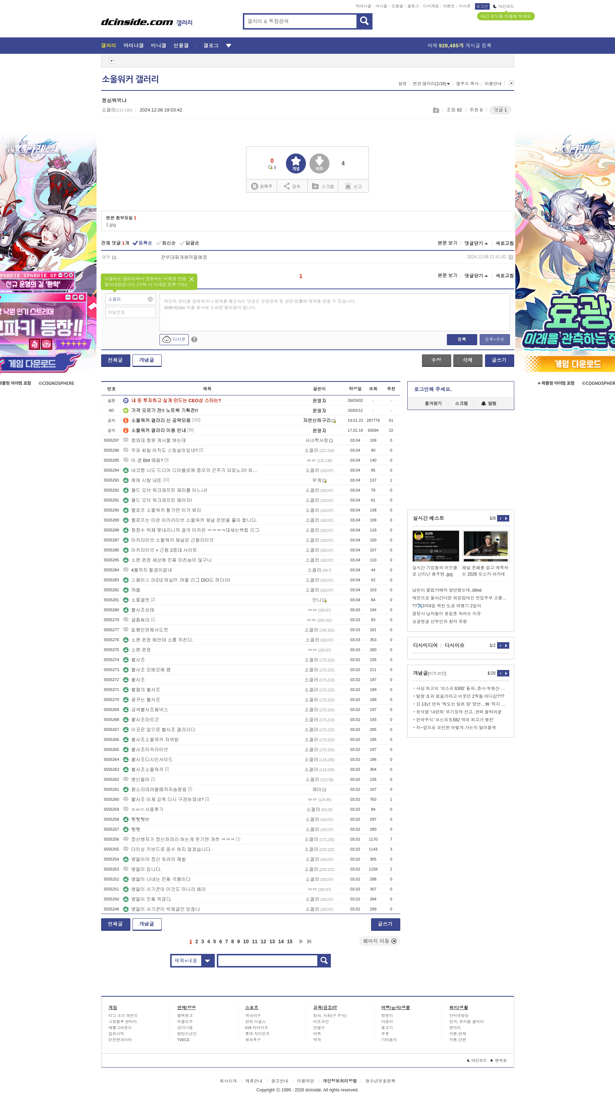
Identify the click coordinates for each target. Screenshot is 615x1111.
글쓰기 (499, 360)
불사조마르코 (141, 719)
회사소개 (228, 1081)
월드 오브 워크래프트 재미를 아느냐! (165, 490)
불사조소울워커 (143, 769)
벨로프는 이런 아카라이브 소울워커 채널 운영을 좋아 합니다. (190, 520)
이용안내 (493, 83)
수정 (436, 360)
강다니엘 (185, 1028)
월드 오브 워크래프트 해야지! (157, 500)
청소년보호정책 (380, 1081)
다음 (301, 941)
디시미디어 (425, 645)
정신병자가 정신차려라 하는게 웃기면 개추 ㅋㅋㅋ (179, 839)
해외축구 (253, 1040)
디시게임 (431, 6)
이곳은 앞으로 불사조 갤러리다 (159, 729)
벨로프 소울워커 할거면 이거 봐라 (162, 510)
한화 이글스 (255, 1021)
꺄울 (131, 590)
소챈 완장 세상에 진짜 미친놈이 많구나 (167, 560)
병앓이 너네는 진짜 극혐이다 (157, 879)
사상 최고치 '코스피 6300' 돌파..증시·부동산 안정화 (462, 688)
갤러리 (108, 45)
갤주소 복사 (467, 83)
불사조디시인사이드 (148, 759)
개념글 (146, 360)
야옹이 (387, 1021)
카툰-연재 (458, 1034)
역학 (317, 1040)
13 (272, 941)
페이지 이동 (380, 941)
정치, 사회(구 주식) (330, 1015)
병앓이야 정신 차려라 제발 (154, 859)
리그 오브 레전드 (123, 1015)
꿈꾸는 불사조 (141, 699)
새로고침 (505, 243)
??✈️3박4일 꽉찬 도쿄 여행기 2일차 (446, 605)
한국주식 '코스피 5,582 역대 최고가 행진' (455, 719)
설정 (402, 83)
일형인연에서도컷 (145, 630)
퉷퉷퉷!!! (136, 819)
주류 (385, 1034)
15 (290, 941)
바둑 (317, 1034)
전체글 (115, 360)
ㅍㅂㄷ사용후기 (143, 809)
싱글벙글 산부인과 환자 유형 (439, 621)
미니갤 (381, 6)
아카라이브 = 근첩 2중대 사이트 (160, 550)
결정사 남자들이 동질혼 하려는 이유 (446, 613)
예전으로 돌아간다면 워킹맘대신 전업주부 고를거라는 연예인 (460, 598)
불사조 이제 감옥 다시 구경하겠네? (163, 799)
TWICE (183, 1040)
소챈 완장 (137, 650)
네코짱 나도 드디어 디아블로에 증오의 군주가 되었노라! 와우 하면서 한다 (192, 470)
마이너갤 (363, 6)
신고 (353, 186)
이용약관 (305, 1081)
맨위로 (498, 1060)
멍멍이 (387, 1015)
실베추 (262, 186)
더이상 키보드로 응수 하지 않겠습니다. (167, 849)
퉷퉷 (131, 829)
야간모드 (503, 6)
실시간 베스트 (428, 518)
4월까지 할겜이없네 (147, 570)
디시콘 (465, 6)
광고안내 (279, 1081)
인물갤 (397, 6)
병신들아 (136, 779)
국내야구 (253, 1015)
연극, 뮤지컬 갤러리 (466, 1021)
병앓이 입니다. (142, 869)
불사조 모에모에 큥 (147, 670)
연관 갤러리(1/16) (431, 83)
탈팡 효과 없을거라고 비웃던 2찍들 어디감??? (460, 696)
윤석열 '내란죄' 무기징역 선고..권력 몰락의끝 (459, 712)
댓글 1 (500, 110)
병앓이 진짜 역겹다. (147, 899)
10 (246, 941)
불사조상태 (138, 610)
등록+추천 (494, 339)
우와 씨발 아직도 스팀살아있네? (160, 450)
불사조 (134, 660)
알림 (488, 403)
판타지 (455, 1028)
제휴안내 (253, 1081)
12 (263, 941)
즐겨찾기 (433, 403)
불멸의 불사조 (141, 689)
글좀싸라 (136, 620)
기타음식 (389, 1040)
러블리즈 (185, 1021)
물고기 (387, 1028)
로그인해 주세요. (433, 389)
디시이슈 (455, 645)
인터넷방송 (459, 1015)
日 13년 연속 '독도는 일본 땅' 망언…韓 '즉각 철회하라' (462, 704)
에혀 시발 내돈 (142, 480)
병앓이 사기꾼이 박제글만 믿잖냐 (161, 909)
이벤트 (449, 6)
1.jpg (111, 224)
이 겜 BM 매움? (143, 460)
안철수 (319, 1028)
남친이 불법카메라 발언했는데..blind (447, 590)
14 (281, 941)
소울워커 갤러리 (130, 79)
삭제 (511, 257)
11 (254, 941)
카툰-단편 (458, 1040)
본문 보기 (448, 243)
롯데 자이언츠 (257, 1034)
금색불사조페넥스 (145, 709)
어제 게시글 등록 (460, 45)
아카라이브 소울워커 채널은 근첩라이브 (168, 540)
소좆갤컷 (136, 600)
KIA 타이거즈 (256, 1028)
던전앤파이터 (120, 1040)
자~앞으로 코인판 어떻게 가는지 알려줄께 (456, 727)
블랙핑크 (185, 1015)
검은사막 (116, 1034)
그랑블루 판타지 (123, 1021)
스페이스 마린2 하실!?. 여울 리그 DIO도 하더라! (176, 580)
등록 (462, 339)
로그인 (482, 6)
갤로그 (413, 6)
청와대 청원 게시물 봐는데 (154, 440)
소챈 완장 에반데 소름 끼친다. (158, 640)
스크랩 (435, 110)
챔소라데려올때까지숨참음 (155, 789)
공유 (292, 186)
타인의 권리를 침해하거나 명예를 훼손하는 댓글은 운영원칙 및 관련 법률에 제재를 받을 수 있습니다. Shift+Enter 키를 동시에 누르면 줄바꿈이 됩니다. (260, 304)
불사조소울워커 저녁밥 (151, 739)
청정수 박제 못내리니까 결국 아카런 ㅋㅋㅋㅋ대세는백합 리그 (191, 530)
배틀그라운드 (120, 1028)
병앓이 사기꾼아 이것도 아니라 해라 (164, 889)
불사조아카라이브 (145, 749)
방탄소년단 (187, 1034)
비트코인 (321, 1021)
